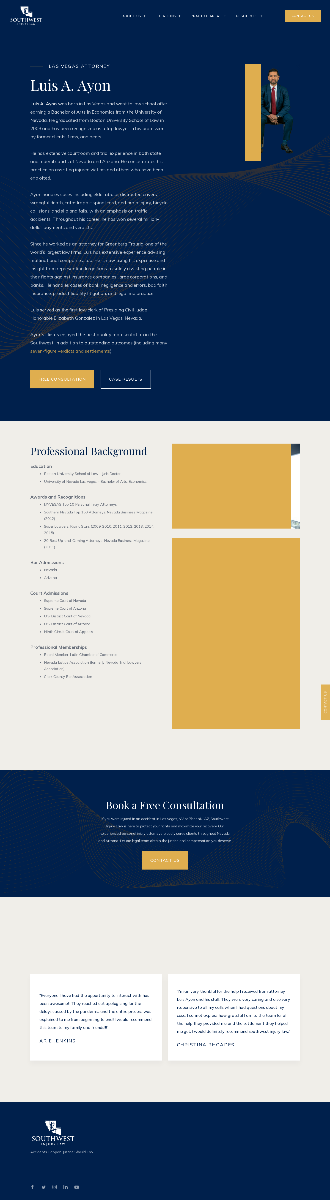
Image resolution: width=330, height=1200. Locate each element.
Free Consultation (62, 379)
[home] (26, 16)
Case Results (125, 379)
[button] (134, 16)
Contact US (165, 860)
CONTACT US (303, 16)
